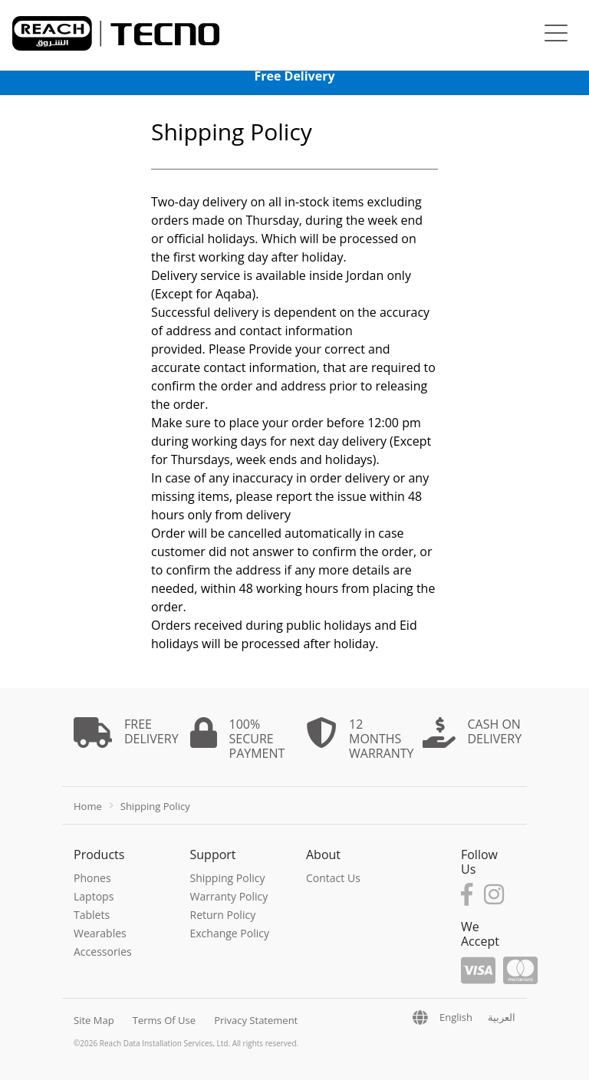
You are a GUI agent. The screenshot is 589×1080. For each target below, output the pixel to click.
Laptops (94, 896)
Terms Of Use (164, 1020)
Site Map (94, 1020)
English (455, 1017)
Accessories (103, 951)
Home (88, 806)
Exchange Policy (230, 933)
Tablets (92, 914)
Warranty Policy (229, 896)
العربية (501, 1017)
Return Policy (223, 914)
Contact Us (333, 878)
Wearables (100, 933)
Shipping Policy (227, 878)
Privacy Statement (256, 1020)
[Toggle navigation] (556, 34)
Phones (92, 878)
